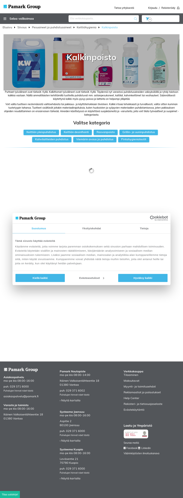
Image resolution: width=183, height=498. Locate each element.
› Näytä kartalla (70, 400)
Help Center (131, 398)
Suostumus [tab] (39, 228)
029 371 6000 (19, 386)
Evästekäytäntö (134, 410)
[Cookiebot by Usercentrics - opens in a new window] (152, 218)
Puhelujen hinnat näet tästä (18, 391)
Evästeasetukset (91, 277)
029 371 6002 (75, 390)
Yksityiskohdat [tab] (91, 228)
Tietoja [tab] (144, 228)
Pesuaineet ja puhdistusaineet (52, 27)
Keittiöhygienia (87, 27)
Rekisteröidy (168, 8)
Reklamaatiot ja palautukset (142, 392)
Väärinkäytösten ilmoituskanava (141, 453)
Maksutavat (131, 381)
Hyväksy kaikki (142, 277)
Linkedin (146, 448)
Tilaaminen (131, 375)
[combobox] (103, 18)
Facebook (131, 448)
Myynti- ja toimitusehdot (140, 386)
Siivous (22, 27)
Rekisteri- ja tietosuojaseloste (143, 404)
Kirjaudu (152, 8)
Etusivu (8, 27)
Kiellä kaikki (40, 277)
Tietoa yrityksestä (124, 8)
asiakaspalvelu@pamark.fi (21, 396)
